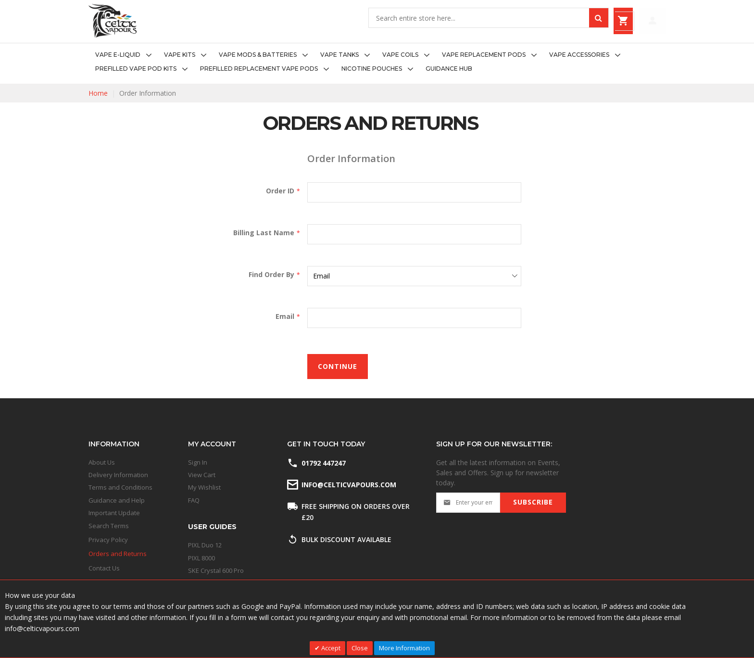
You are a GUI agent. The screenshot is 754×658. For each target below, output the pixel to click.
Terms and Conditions (120, 487)
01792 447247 (324, 463)
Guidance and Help (116, 500)
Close (360, 648)
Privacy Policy (108, 539)
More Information (404, 648)
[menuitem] (126, 55)
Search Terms (108, 525)
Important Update (114, 512)
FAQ (194, 500)
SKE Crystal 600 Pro (216, 570)
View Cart (201, 474)
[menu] (377, 62)
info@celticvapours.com (348, 484)
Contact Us (104, 568)
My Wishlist (204, 487)
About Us (101, 462)
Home (98, 93)
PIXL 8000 (201, 558)
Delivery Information (118, 474)
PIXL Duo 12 (205, 545)
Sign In (197, 462)
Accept (330, 648)
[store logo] (112, 21)
